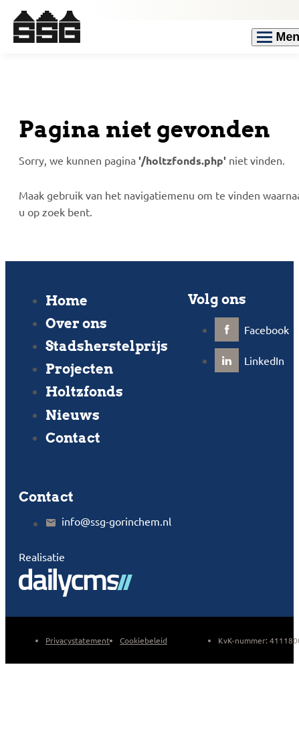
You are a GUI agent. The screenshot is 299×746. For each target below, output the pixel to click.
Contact (72, 438)
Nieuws (72, 415)
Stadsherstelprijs (106, 346)
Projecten (79, 369)
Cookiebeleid (143, 640)
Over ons (76, 323)
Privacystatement (77, 640)
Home (66, 301)
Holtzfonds (84, 392)
